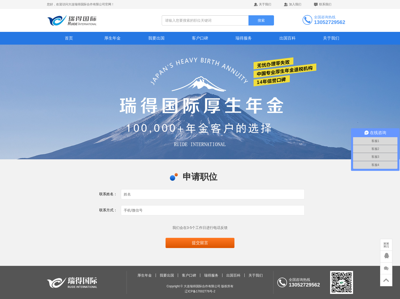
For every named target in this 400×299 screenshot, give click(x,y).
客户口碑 (200, 38)
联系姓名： (108, 194)
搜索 (261, 20)
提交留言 (200, 243)
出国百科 (287, 38)
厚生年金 (112, 38)
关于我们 (265, 4)
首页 (69, 38)
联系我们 (325, 4)
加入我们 (295, 4)
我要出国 (156, 38)
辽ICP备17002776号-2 (200, 291)
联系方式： (108, 210)
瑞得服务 (243, 38)
